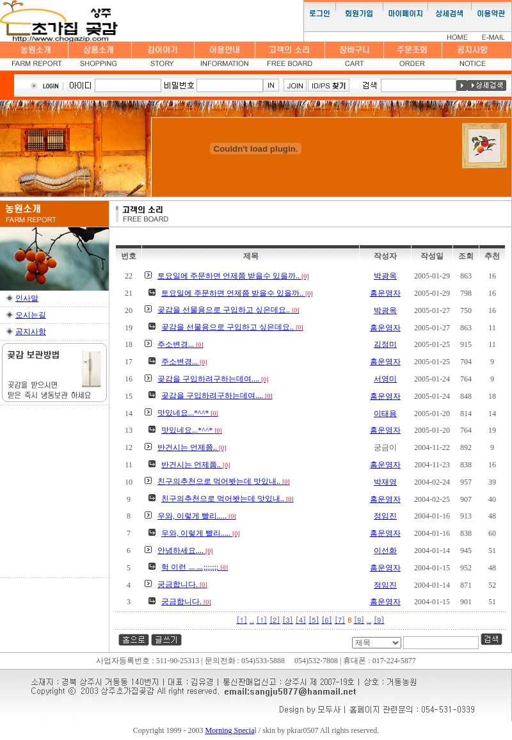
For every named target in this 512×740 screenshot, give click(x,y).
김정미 (385, 344)
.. (252, 620)
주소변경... (180, 344)
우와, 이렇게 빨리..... (196, 515)
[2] (274, 620)
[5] (313, 620)
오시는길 (30, 314)
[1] (242, 620)
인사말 (26, 298)
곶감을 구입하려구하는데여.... (213, 378)
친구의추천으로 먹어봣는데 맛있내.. (223, 481)
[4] (301, 620)
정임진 (385, 515)
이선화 (385, 550)
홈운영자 (385, 293)
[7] (340, 620)
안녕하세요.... (185, 550)
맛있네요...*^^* (187, 412)
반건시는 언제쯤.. (192, 447)
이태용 (385, 413)
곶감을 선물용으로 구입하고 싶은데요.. (228, 309)
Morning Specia (230, 730)
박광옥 (385, 275)
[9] (359, 620)
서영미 (385, 378)
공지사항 (30, 331)
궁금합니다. (182, 584)
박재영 (385, 482)
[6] (326, 620)
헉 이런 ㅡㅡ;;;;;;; (194, 567)
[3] (287, 620)
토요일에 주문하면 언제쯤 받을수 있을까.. (233, 275)
